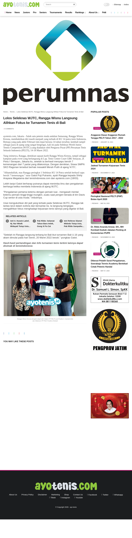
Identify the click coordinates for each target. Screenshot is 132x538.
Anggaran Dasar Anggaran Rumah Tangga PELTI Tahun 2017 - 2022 (108, 136)
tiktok (53, 497)
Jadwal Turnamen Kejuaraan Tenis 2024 (108, 167)
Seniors (43, 12)
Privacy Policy (28, 494)
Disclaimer (42, 494)
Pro (34, 12)
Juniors (26, 12)
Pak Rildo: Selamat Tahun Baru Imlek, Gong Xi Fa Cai (46, 223)
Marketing (55, 494)
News (17, 12)
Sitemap (117, 4)
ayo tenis (73, 507)
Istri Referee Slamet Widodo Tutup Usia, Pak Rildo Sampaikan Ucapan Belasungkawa (74, 224)
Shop (66, 494)
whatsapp (118, 495)
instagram (65, 497)
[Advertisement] (110, 373)
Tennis (12, 112)
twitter (105, 495)
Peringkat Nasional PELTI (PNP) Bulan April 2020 (106, 198)
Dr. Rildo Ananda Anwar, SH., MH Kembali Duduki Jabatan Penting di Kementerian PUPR (108, 230)
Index (126, 4)
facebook (92, 495)
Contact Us (78, 494)
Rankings (79, 12)
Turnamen (98, 159)
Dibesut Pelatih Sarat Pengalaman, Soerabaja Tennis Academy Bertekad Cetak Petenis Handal (109, 263)
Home (8, 12)
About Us (93, 12)
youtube (79, 497)
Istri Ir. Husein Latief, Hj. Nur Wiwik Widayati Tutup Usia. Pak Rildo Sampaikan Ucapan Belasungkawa (20, 224)
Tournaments (56, 12)
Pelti (104, 12)
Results (68, 12)
